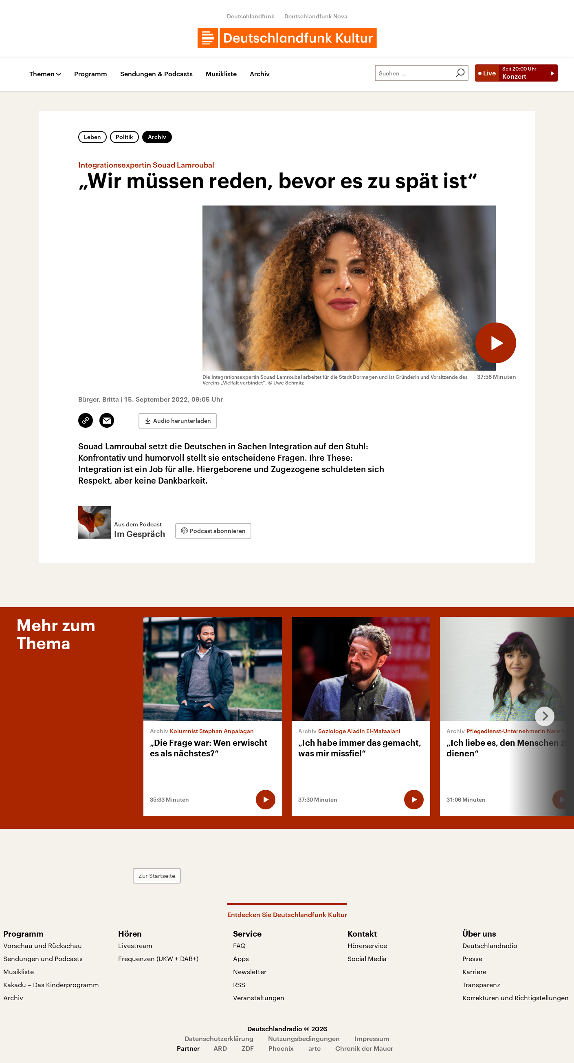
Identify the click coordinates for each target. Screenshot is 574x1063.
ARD (220, 1048)
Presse (472, 958)
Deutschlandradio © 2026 (287, 1028)
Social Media (367, 958)
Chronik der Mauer (364, 1048)
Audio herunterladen (182, 420)
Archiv (260, 74)
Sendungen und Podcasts (43, 958)
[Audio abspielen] (495, 343)
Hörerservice (367, 945)
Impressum (371, 1038)
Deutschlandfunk (251, 16)
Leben (92, 136)
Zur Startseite (157, 875)
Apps (241, 958)
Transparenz (481, 984)
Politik (124, 136)
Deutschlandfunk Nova (315, 16)
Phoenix (281, 1048)
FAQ (239, 945)
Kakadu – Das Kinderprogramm (51, 984)
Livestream (135, 945)
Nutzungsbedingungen (304, 1038)
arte (314, 1048)
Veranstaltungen (258, 997)
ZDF (248, 1048)
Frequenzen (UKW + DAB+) (158, 958)
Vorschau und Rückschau (42, 945)
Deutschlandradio (489, 945)
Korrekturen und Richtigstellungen (515, 997)
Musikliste (221, 74)
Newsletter (249, 971)
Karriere (474, 971)
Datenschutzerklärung (219, 1038)
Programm (90, 74)
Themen (42, 74)
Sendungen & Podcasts (156, 74)
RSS (239, 984)
